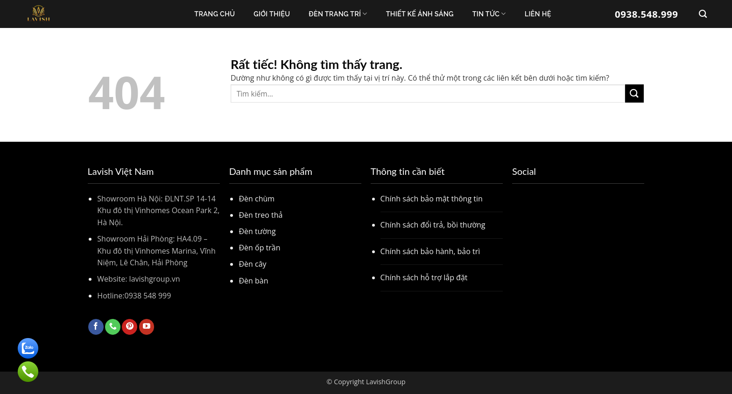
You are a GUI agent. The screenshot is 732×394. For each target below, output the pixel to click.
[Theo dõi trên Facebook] (96, 327)
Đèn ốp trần (259, 247)
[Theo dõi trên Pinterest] (129, 327)
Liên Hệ (538, 14)
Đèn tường (257, 231)
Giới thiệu (271, 14)
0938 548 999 (148, 295)
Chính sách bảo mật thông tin (431, 199)
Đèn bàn (253, 281)
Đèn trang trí (338, 13)
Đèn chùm (256, 199)
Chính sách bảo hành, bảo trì (430, 251)
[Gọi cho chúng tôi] (112, 327)
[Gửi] (634, 93)
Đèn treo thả (260, 215)
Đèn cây (252, 264)
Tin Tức (489, 13)
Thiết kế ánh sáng (420, 14)
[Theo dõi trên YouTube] (147, 327)
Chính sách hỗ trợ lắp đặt (424, 277)
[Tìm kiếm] (703, 14)
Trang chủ (214, 14)
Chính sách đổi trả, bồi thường (433, 225)
